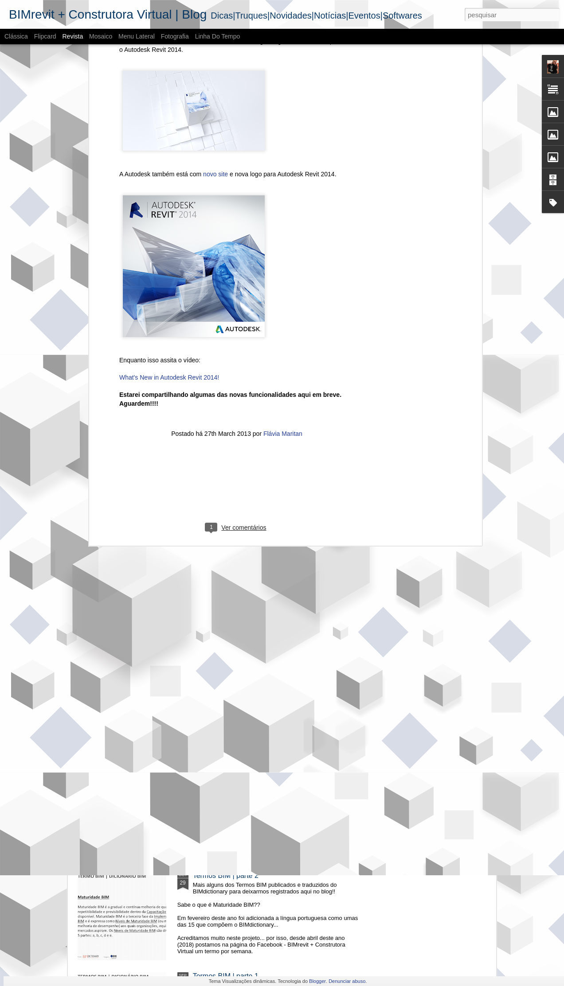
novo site (215, 50)
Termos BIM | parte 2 (225, 875)
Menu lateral (136, 36)
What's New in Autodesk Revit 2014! (169, 254)
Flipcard (45, 36)
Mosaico (100, 36)
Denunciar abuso (347, 981)
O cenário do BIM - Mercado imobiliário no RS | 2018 (276, 674)
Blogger (317, 981)
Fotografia (175, 36)
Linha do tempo (217, 36)
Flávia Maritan (282, 310)
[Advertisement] (236, 367)
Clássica (16, 36)
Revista (72, 36)
